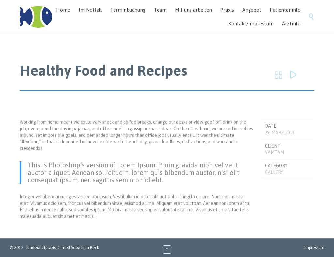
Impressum (314, 247)
